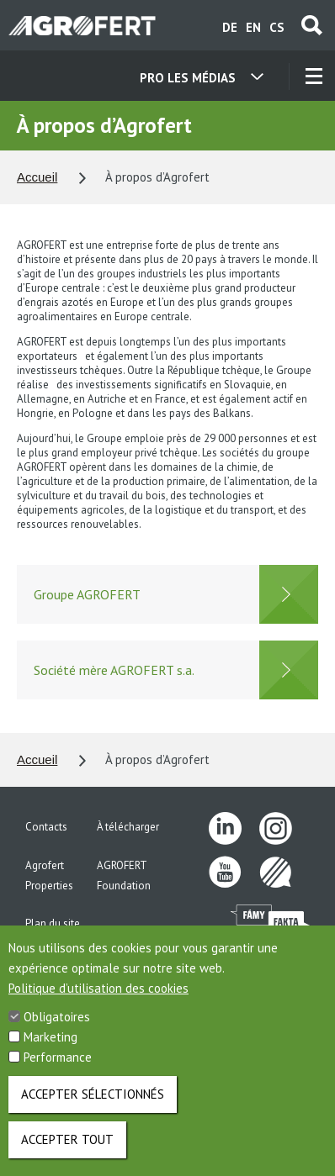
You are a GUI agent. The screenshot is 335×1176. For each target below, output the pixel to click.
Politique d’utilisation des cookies (98, 1000)
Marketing (50, 1049)
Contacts (46, 827)
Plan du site (52, 923)
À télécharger (128, 827)
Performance (58, 1069)
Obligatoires (57, 1028)
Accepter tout (67, 1151)
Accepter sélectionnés (92, 1106)
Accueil (37, 177)
